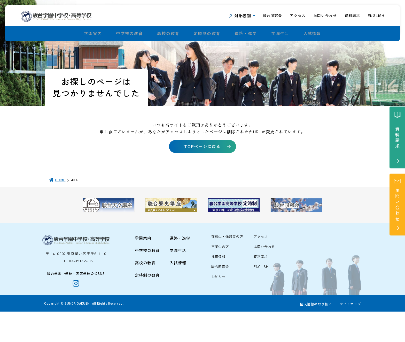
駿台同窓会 (220, 294)
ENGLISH (261, 294)
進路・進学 (246, 33)
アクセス (261, 264)
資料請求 (261, 284)
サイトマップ (349, 334)
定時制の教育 (206, 33)
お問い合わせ (264, 274)
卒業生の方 (220, 274)
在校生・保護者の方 (227, 264)
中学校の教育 (129, 33)
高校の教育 (168, 33)
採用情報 (218, 284)
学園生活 (280, 33)
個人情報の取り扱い (315, 334)
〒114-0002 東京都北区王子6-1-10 (75, 280)
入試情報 (312, 33)
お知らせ (218, 304)
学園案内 (93, 33)
